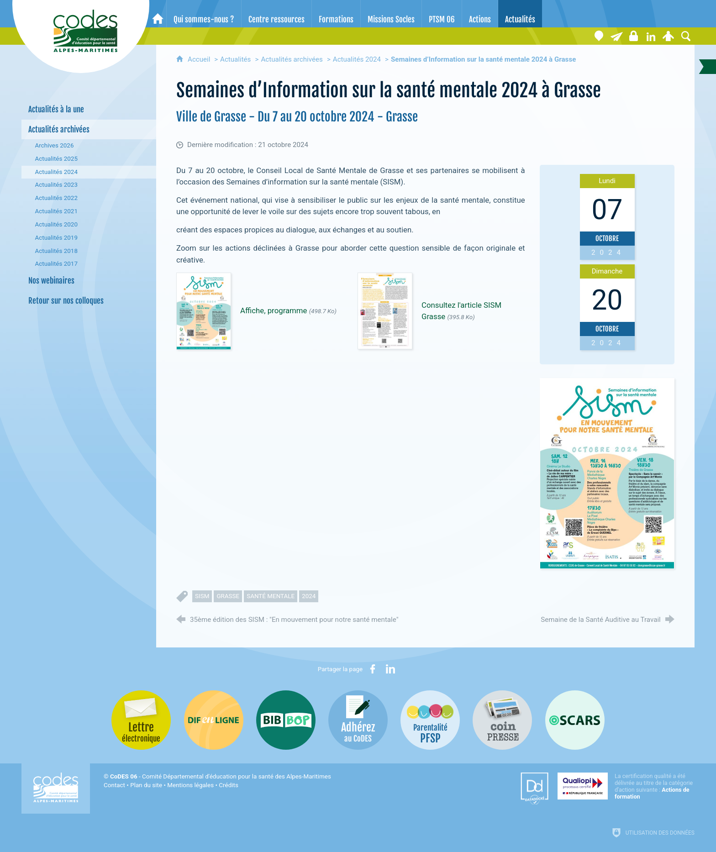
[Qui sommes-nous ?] (204, 13)
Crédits (228, 785)
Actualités (235, 59)
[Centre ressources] (276, 13)
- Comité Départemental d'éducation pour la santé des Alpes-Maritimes (220, 776)
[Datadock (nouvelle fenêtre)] (534, 789)
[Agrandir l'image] (607, 473)
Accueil (200, 59)
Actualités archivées (292, 59)
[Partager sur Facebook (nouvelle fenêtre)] (372, 669)
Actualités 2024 (357, 59)
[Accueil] (157, 13)
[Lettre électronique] (616, 36)
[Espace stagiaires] (633, 36)
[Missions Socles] (391, 13)
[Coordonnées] (599, 36)
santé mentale (271, 596)
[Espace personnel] (668, 36)
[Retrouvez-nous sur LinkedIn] (651, 36)
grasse (227, 596)
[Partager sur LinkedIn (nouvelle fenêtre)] (390, 669)
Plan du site (146, 785)
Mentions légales (190, 785)
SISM (202, 596)
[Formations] (336, 13)
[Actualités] (520, 13)
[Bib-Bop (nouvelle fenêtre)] (286, 720)
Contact (114, 785)
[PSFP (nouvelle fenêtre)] (430, 720)
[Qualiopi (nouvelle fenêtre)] (626, 786)
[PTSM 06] (442, 13)
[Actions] (480, 13)
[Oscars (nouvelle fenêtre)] (575, 720)
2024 (309, 596)
